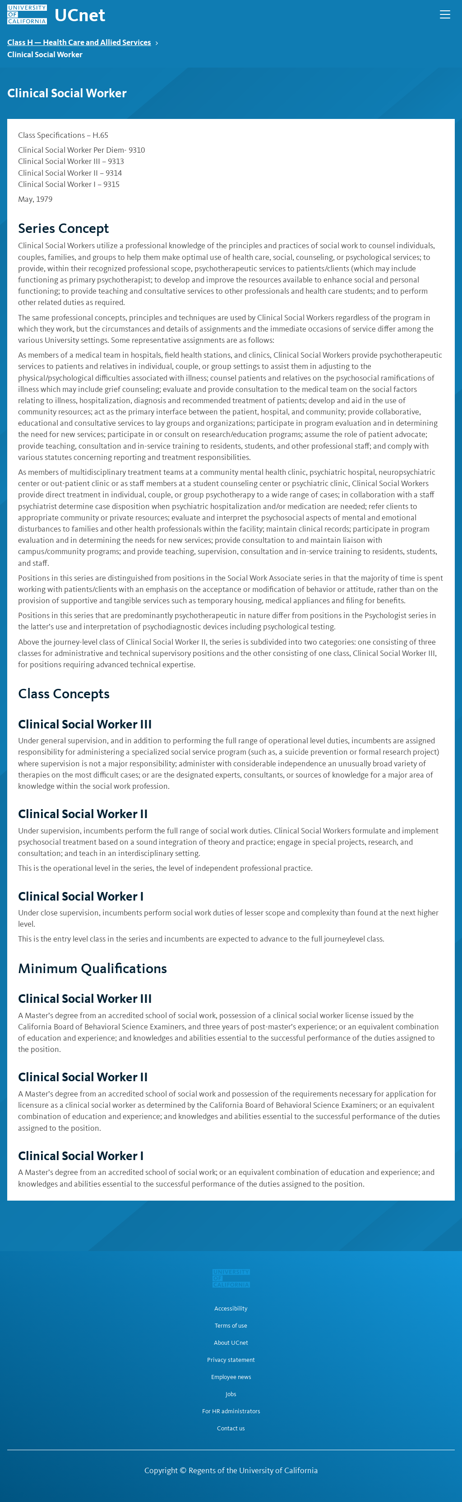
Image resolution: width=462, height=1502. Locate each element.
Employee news (231, 1377)
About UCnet (231, 1343)
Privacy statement (231, 1360)
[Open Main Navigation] (445, 14)
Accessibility (231, 1309)
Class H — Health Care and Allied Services (82, 42)
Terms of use (231, 1326)
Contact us (231, 1428)
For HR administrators (231, 1411)
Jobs (231, 1394)
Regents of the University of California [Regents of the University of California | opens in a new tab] (253, 1470)
